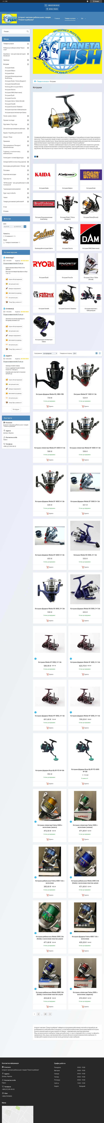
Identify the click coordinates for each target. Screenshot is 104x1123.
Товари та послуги (43, 81)
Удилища (6, 60)
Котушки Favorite (67, 277)
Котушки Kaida (43, 188)
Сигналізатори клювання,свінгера (14, 128)
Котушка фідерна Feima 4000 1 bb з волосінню (85, 938)
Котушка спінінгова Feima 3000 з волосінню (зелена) (85, 826)
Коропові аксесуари (9, 174)
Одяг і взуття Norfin (9, 193)
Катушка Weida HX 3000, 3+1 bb (85, 555)
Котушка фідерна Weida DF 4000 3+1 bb (49, 501)
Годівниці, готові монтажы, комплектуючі (11, 152)
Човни (5, 197)
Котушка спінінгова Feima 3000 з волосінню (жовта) (50, 826)
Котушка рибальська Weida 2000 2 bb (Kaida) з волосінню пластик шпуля (85, 882)
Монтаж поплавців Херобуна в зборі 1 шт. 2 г (16, 272)
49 (45, 1014)
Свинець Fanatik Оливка (13, 365)
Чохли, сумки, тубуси (9, 116)
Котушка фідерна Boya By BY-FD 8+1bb (49, 770)
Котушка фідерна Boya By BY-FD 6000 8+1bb (85, 770)
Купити (51, 406)
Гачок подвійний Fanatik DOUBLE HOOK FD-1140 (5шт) (15, 368)
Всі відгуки (16, 409)
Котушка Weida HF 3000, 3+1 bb (49, 662)
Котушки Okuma (67, 248)
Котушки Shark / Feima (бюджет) (67, 218)
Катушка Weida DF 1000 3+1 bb (85, 394)
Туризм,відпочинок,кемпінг (12, 189)
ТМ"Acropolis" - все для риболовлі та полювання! (15, 184)
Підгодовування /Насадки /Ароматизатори (12, 146)
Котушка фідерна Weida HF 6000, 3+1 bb (85, 716)
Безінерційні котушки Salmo (44, 248)
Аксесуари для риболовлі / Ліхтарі (14, 166)
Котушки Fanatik (44, 308)
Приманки (6, 141)
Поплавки (6, 170)
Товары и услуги (70, 18)
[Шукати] (27, 31)
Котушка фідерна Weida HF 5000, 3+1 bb (50, 716)
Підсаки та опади (8, 120)
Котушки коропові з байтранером (91, 309)
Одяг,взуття (7, 178)
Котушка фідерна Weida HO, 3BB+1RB (50, 394)
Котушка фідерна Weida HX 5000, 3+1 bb (85, 609)
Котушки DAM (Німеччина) (91, 248)
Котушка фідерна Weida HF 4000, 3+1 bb (85, 662)
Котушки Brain (91, 188)
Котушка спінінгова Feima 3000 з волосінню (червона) (85, 993)
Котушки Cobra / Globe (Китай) (91, 278)
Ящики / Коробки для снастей (12, 133)
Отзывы (5, 211)
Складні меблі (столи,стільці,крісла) (14, 162)
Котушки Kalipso (67, 188)
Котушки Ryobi (43, 277)
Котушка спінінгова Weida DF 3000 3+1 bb (85, 448)
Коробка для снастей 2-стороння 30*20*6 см (15, 372)
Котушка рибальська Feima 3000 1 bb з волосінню (49, 882)
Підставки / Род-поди (10, 124)
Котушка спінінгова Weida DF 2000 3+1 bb (49, 448)
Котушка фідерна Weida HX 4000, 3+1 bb (50, 609)
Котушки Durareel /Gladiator (67, 308)
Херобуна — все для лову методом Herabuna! (14, 55)
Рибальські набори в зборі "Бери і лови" (14, 49)
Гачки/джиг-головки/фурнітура (13, 157)
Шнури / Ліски (7, 137)
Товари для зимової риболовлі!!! (13, 201)
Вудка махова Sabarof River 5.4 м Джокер (15, 268)
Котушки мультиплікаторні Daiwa (43, 340)
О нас (5, 207)
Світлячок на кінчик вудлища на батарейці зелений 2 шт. (15, 319)
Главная (57, 18)
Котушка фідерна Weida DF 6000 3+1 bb (49, 555)
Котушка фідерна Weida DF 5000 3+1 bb (85, 501)
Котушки (6, 64)
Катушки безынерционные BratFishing (43, 218)
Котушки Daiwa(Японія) (91, 217)
